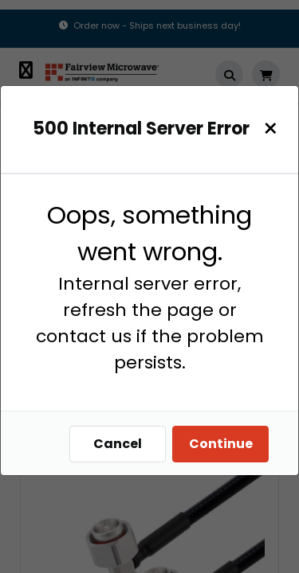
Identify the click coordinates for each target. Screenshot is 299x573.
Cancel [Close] (117, 444)
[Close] (270, 128)
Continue (221, 444)
